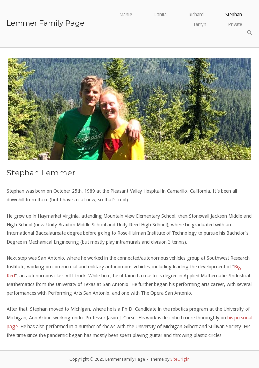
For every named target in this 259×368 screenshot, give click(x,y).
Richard (196, 14)
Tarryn (199, 24)
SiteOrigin (180, 359)
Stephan (233, 14)
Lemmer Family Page (45, 23)
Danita (160, 14)
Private (235, 24)
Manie (125, 14)
